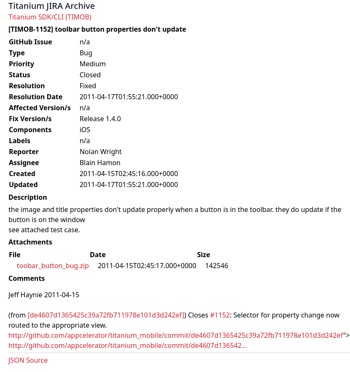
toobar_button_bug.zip (53, 265)
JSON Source (28, 360)
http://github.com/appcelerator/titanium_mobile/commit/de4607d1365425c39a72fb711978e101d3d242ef (175, 335)
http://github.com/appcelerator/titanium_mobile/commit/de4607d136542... (127, 345)
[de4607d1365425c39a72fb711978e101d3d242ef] (105, 315)
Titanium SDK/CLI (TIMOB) (50, 17)
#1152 (220, 315)
